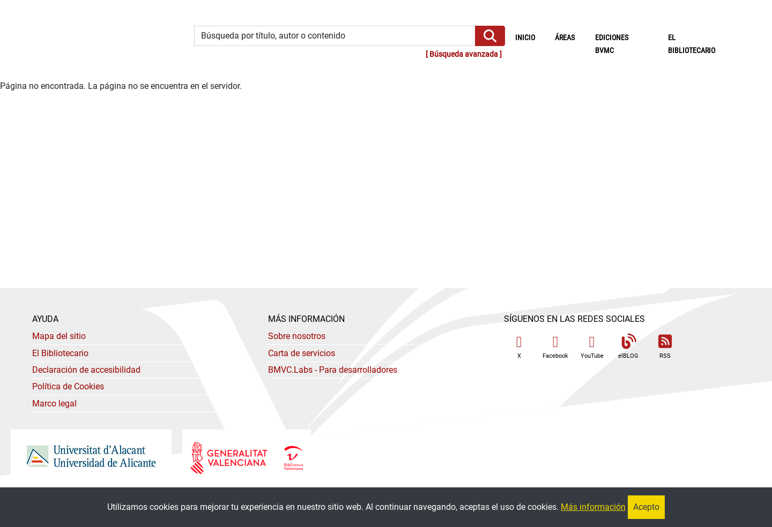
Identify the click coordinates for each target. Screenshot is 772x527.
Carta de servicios (301, 353)
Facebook (555, 346)
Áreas (565, 37)
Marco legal (54, 403)
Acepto (646, 507)
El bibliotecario (691, 44)
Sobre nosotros (296, 336)
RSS (664, 346)
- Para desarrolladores (332, 370)
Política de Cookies (68, 386)
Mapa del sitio (59, 336)
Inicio (530, 37)
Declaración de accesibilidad (86, 370)
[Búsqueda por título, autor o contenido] (335, 36)
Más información (593, 507)
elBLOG (628, 346)
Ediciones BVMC (611, 44)
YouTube (592, 346)
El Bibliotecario (60, 353)
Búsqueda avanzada (463, 54)
